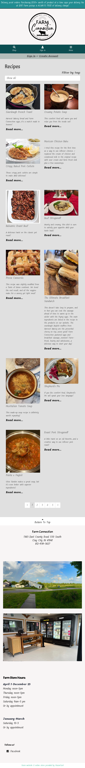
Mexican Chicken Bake (56, 141)
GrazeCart (59, 765)
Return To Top (42, 521)
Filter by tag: (71, 73)
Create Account (48, 56)
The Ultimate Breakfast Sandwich (56, 299)
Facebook (13, 751)
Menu (71, 49)
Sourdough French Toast (19, 112)
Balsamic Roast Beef (17, 226)
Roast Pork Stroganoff (56, 432)
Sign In (43, 49)
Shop (14, 49)
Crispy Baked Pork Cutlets (20, 166)
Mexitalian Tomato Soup (19, 406)
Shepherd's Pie (52, 386)
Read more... (14, 129)
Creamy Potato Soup (55, 112)
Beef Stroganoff (52, 218)
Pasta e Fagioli (14, 475)
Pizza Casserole (15, 278)
